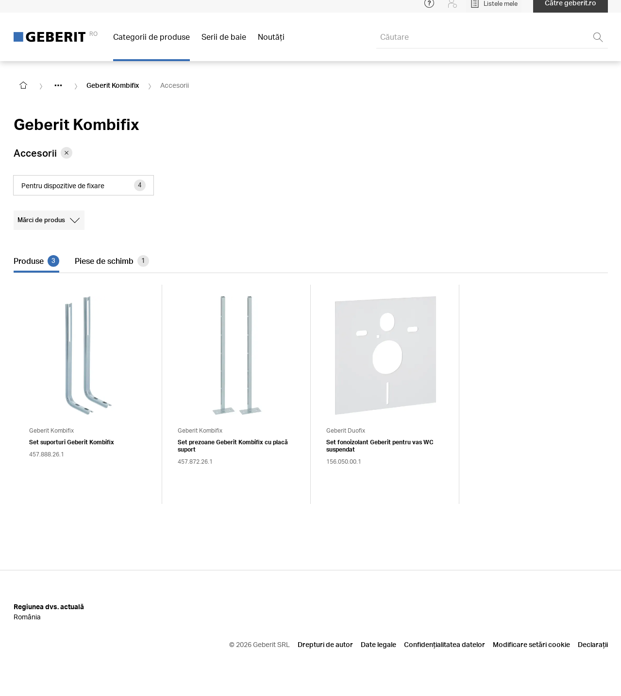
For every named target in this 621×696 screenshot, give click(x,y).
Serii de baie (223, 43)
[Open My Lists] (493, 9)
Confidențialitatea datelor (444, 644)
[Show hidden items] (58, 85)
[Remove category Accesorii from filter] (66, 153)
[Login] (452, 9)
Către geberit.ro (570, 9)
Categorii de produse (151, 43)
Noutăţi (271, 43)
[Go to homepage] (23, 85)
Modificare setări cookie (531, 644)
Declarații (593, 644)
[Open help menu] (429, 9)
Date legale (378, 644)
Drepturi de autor (325, 644)
